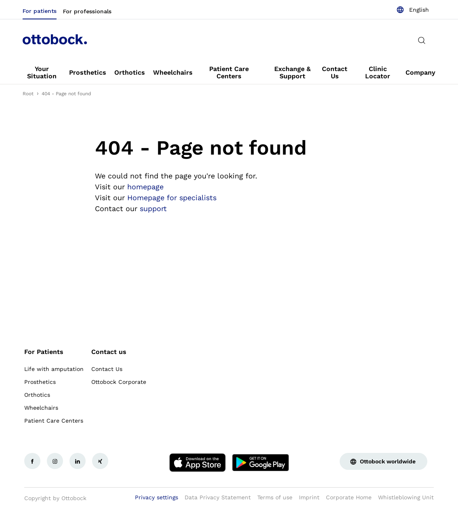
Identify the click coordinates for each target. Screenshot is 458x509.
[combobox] (412, 10)
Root (28, 93)
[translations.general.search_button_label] (421, 40)
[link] (42, 72)
